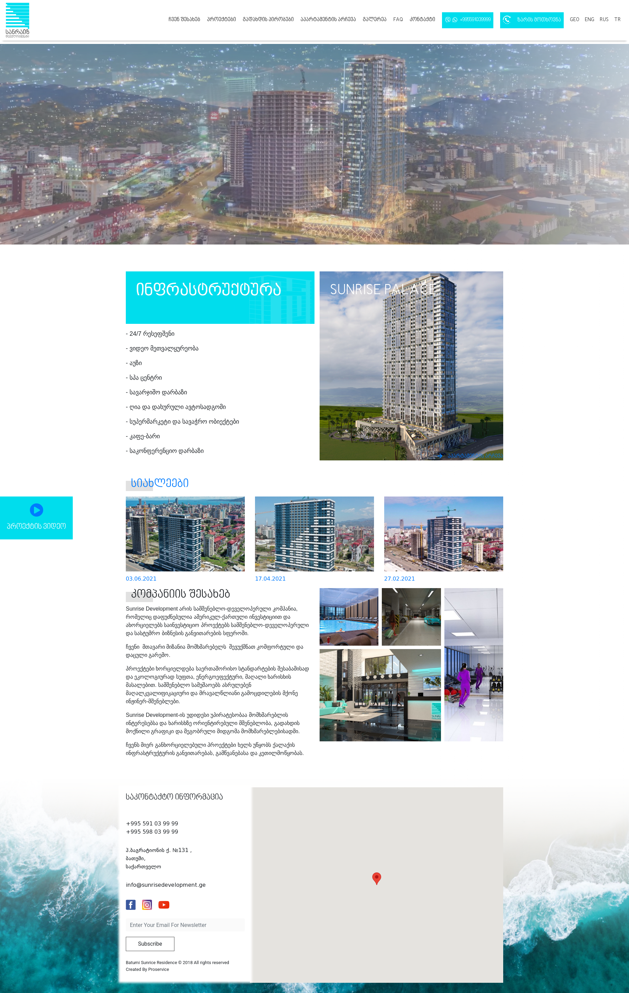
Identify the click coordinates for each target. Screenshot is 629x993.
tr (617, 20)
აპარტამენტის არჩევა (328, 20)
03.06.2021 (141, 579)
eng (589, 20)
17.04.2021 (270, 579)
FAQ (398, 20)
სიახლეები (160, 484)
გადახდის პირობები (268, 20)
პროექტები (221, 20)
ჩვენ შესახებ (184, 20)
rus (604, 20)
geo (574, 20)
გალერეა (375, 20)
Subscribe (150, 944)
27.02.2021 (399, 579)
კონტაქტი (422, 20)
